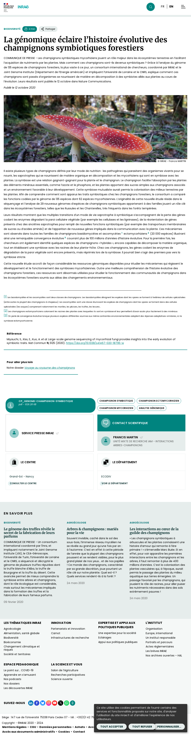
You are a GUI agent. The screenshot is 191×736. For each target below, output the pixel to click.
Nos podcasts (12, 679)
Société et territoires (17, 654)
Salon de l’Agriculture (64, 670)
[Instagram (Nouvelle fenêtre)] (48, 703)
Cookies (64, 732)
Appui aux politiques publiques (117, 642)
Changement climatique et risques (22, 648)
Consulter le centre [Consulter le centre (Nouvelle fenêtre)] (24, 483)
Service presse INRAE (40, 433)
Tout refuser (142, 727)
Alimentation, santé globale (22, 633)
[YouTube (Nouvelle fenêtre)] (54, 703)
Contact (79, 732)
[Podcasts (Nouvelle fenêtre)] (72, 703)
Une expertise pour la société (117, 633)
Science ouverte (62, 679)
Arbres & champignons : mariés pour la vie (92, 531)
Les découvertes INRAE (18, 688)
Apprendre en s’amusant (20, 675)
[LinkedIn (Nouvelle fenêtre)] (30, 703)
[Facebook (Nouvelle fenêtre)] (36, 703)
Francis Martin (128, 437)
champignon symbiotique (116, 400)
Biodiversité (12, 29)
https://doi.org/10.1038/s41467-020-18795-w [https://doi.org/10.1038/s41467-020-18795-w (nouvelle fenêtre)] (95, 343)
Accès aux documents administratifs (28, 732)
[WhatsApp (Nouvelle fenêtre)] (66, 703)
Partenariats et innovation (68, 629)
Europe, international (159, 633)
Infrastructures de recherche (70, 638)
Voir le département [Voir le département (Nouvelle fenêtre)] (116, 483)
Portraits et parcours (159, 642)
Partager (48, 29)
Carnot (55, 633)
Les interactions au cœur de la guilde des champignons (154, 531)
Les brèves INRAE (156, 651)
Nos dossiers (12, 683)
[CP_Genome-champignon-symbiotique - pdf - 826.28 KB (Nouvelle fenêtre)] (51, 405)
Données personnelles (55, 727)
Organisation (154, 629)
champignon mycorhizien (116, 408)
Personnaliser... (169, 727)
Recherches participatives (68, 675)
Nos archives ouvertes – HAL (164, 655)
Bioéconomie (12, 642)
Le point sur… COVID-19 (18, 670)
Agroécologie (76, 522)
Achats (80, 727)
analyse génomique (151, 408)
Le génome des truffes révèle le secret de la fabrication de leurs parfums (29, 532)
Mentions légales (14, 727)
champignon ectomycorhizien (159, 400)
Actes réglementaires (160, 646)
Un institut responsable (161, 638)
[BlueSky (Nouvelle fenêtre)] (42, 703)
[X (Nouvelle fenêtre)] (60, 703)
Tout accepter (111, 727)
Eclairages (104, 637)
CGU (33, 727)
